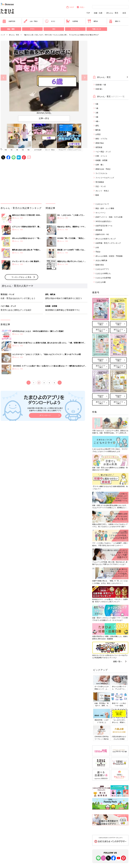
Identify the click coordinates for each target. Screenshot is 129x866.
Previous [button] (4, 78)
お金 (97, 247)
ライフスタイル (101, 173)
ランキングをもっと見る (21, 277)
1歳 (11, 150)
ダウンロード (45, 415)
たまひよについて (102, 204)
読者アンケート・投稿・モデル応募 (108, 217)
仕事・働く (99, 164)
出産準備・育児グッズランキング (108, 243)
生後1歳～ (99, 89)
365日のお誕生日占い (103, 221)
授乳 (97, 125)
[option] (44, 77)
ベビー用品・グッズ (103, 151)
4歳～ (29, 150)
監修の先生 (99, 265)
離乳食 (93, 21)
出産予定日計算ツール (103, 225)
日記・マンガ (100, 186)
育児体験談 (99, 182)
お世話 (98, 134)
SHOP (70, 7)
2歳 (17, 150)
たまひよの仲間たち (103, 273)
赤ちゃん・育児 (112, 13)
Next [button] (84, 78)
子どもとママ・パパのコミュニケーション (70, 150)
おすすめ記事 (37, 150)
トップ (3, 35)
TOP (88, 13)
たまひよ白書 (100, 282)
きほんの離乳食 (101, 260)
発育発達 (98, 147)
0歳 (6, 150)
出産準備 (72, 21)
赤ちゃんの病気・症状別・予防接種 (108, 256)
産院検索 (98, 230)
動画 (97, 195)
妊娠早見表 (8, 21)
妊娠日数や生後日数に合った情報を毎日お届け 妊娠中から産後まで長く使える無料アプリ (45, 409)
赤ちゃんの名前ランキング (105, 239)
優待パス (114, 21)
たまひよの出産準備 (103, 278)
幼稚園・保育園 (101, 160)
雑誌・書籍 (10, 29)
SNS (53, 29)
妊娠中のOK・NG (102, 234)
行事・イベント (101, 156)
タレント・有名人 (50, 150)
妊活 (124, 13)
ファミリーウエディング (104, 178)
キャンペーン (75, 29)
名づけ (50, 21)
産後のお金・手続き (103, 169)
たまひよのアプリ (102, 269)
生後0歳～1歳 (100, 84)
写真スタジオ (96, 29)
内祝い (81, 7)
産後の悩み (99, 143)
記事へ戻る (44, 118)
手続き (98, 252)
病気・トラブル (101, 138)
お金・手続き (31, 21)
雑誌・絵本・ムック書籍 (104, 208)
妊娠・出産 (98, 13)
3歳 (23, 150)
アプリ (32, 29)
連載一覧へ (117, 661)
